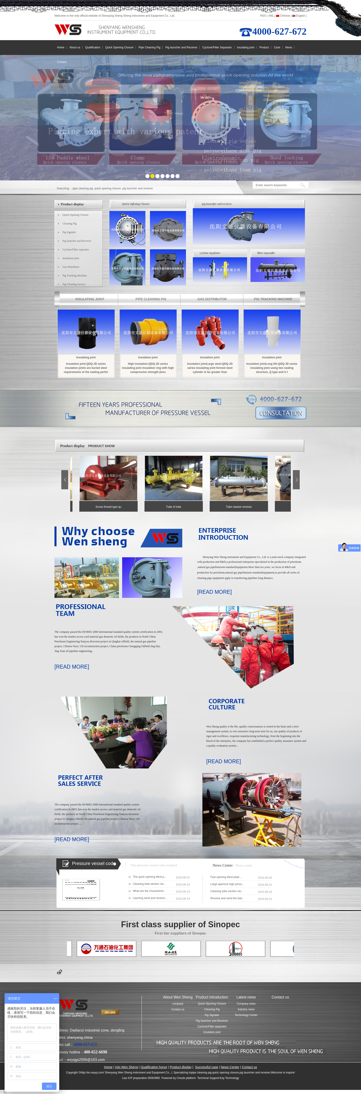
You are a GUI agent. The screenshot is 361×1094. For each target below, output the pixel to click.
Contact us (177, 1009)
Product (264, 47)
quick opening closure (107, 188)
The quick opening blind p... (149, 876)
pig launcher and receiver (137, 188)
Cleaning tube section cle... (149, 884)
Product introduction (212, 997)
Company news (246, 1003)
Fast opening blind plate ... (226, 877)
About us (75, 47)
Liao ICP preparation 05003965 (141, 1078)
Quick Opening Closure (119, 47)
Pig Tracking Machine (74, 275)
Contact (62, 62)
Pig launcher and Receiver (181, 47)
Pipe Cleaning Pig (149, 47)
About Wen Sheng (178, 997)
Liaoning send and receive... (150, 898)
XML (271, 15)
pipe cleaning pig (82, 188)
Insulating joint (246, 47)
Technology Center (246, 1015)
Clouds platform (186, 1078)
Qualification (92, 47)
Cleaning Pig (69, 223)
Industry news (246, 1009)
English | (299, 15)
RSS (263, 15)
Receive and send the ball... (227, 898)
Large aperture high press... (227, 884)
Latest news (246, 997)
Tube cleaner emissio (240, 506)
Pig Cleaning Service (73, 284)
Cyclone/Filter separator (75, 249)
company (177, 1003)
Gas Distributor (70, 266)
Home (60, 47)
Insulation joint (70, 258)
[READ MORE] (214, 592)
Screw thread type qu (110, 506)
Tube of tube (175, 506)
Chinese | (283, 15)
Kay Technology (229, 1078)
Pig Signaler (69, 232)
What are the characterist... (149, 891)
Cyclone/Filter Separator (217, 47)
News (288, 47)
